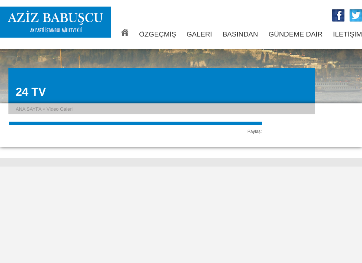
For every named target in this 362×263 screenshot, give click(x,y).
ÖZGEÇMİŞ (157, 34)
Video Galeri (59, 109)
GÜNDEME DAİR (295, 34)
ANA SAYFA (125, 32)
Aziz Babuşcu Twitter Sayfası (356, 15)
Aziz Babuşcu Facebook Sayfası (338, 15)
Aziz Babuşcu (55, 22)
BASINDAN (240, 34)
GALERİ (199, 34)
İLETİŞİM (347, 34)
